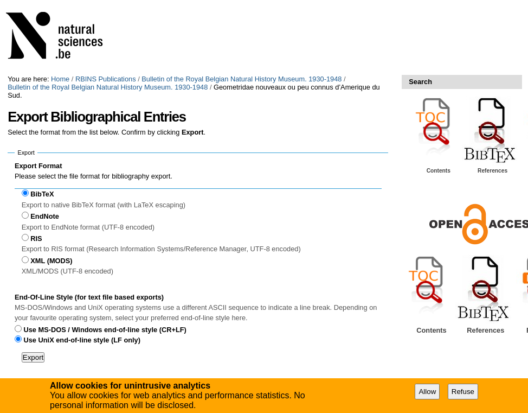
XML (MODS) (51, 261)
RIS (36, 238)
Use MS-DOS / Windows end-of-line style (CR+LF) (105, 330)
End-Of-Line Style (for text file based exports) (89, 297)
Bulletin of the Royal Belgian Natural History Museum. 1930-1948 (241, 79)
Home (60, 79)
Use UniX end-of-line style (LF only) (82, 340)
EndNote (44, 216)
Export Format (38, 166)
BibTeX (42, 194)
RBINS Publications (105, 79)
